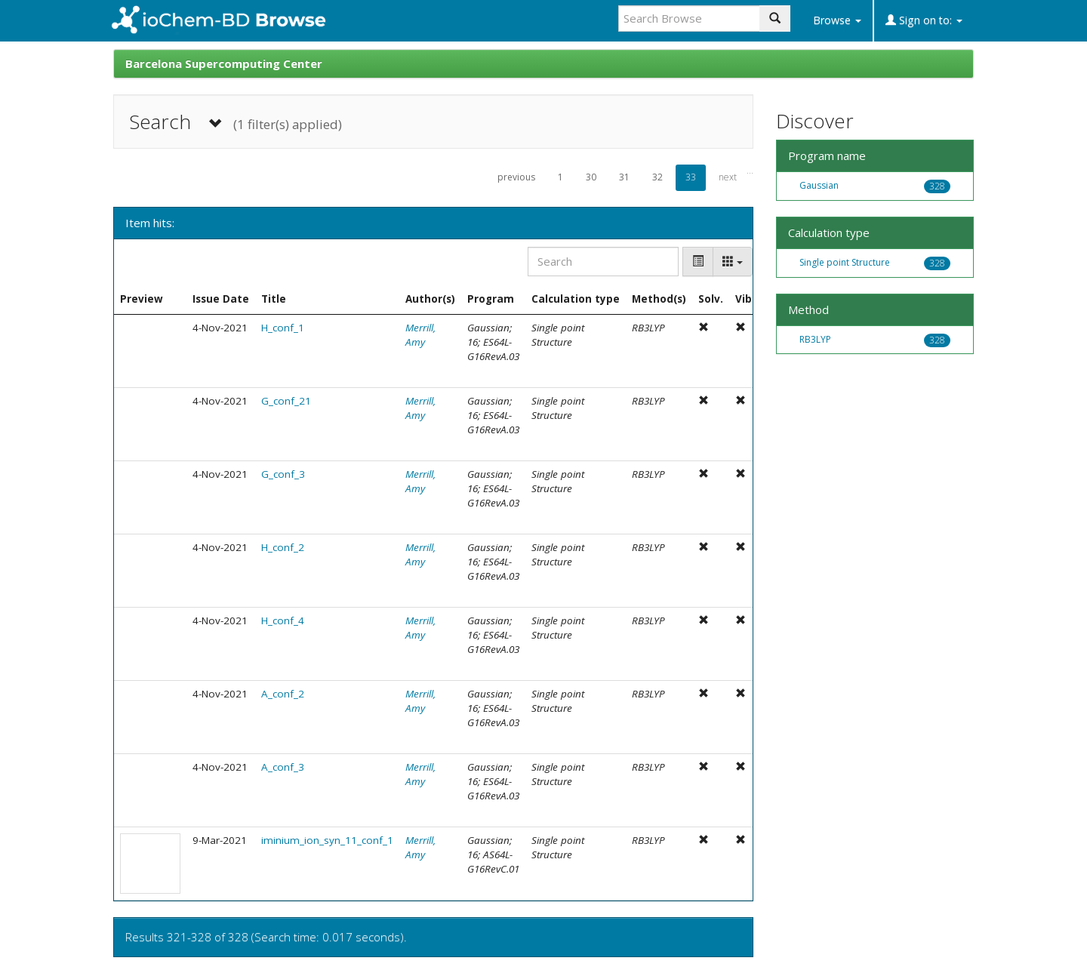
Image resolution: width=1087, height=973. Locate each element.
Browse (837, 20)
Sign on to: (923, 20)
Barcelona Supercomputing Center (223, 63)
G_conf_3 (283, 474)
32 (657, 177)
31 (624, 177)
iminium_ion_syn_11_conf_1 (327, 840)
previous (516, 177)
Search (235, 122)
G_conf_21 (286, 401)
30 (591, 177)
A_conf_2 (282, 693)
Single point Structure (844, 262)
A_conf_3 (282, 767)
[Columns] (733, 261)
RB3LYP (815, 339)
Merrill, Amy (420, 335)
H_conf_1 (282, 327)
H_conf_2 (282, 547)
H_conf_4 (282, 620)
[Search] (603, 261)
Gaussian (819, 185)
